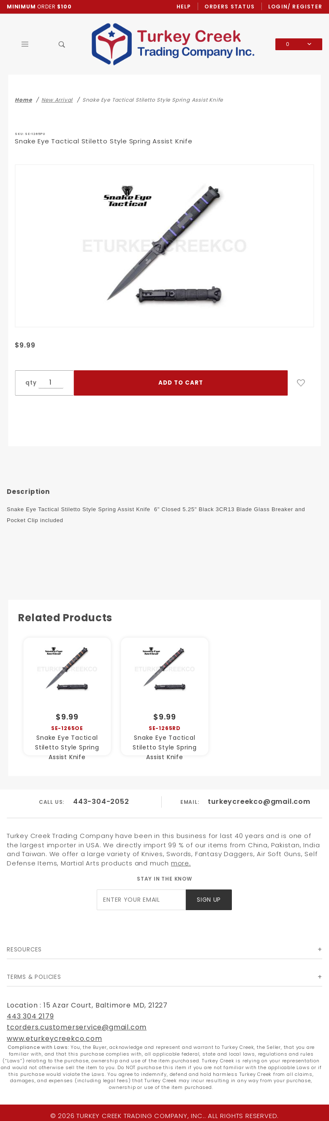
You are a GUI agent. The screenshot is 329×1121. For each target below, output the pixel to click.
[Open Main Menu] (25, 44)
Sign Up (209, 900)
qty (30, 383)
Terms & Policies (34, 977)
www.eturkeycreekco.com (54, 1038)
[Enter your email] (141, 899)
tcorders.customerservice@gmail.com (77, 1027)
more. (181, 863)
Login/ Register (295, 6)
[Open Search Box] (62, 44)
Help (184, 6)
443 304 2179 (30, 1016)
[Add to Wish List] (301, 383)
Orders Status (229, 6)
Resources (24, 950)
